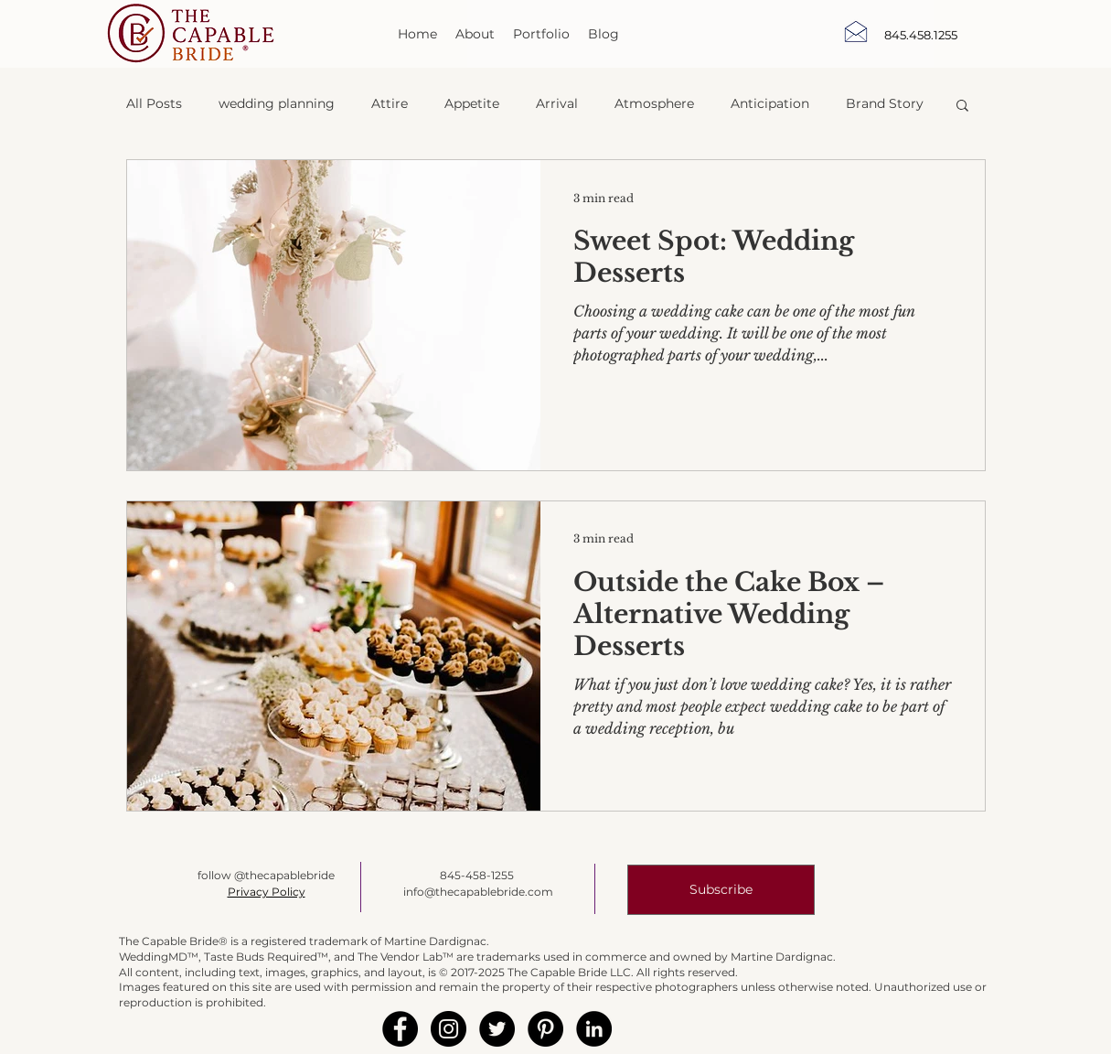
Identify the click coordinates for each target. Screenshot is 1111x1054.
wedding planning (277, 103)
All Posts (154, 103)
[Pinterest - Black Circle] (545, 1029)
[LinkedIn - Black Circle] (594, 1029)
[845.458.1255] (920, 34)
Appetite (471, 103)
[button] (962, 106)
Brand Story (885, 103)
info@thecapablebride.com (478, 891)
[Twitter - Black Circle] (497, 1029)
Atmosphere (654, 103)
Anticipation (770, 103)
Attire (389, 103)
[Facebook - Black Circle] (400, 1029)
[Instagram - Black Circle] (448, 1029)
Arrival (557, 103)
